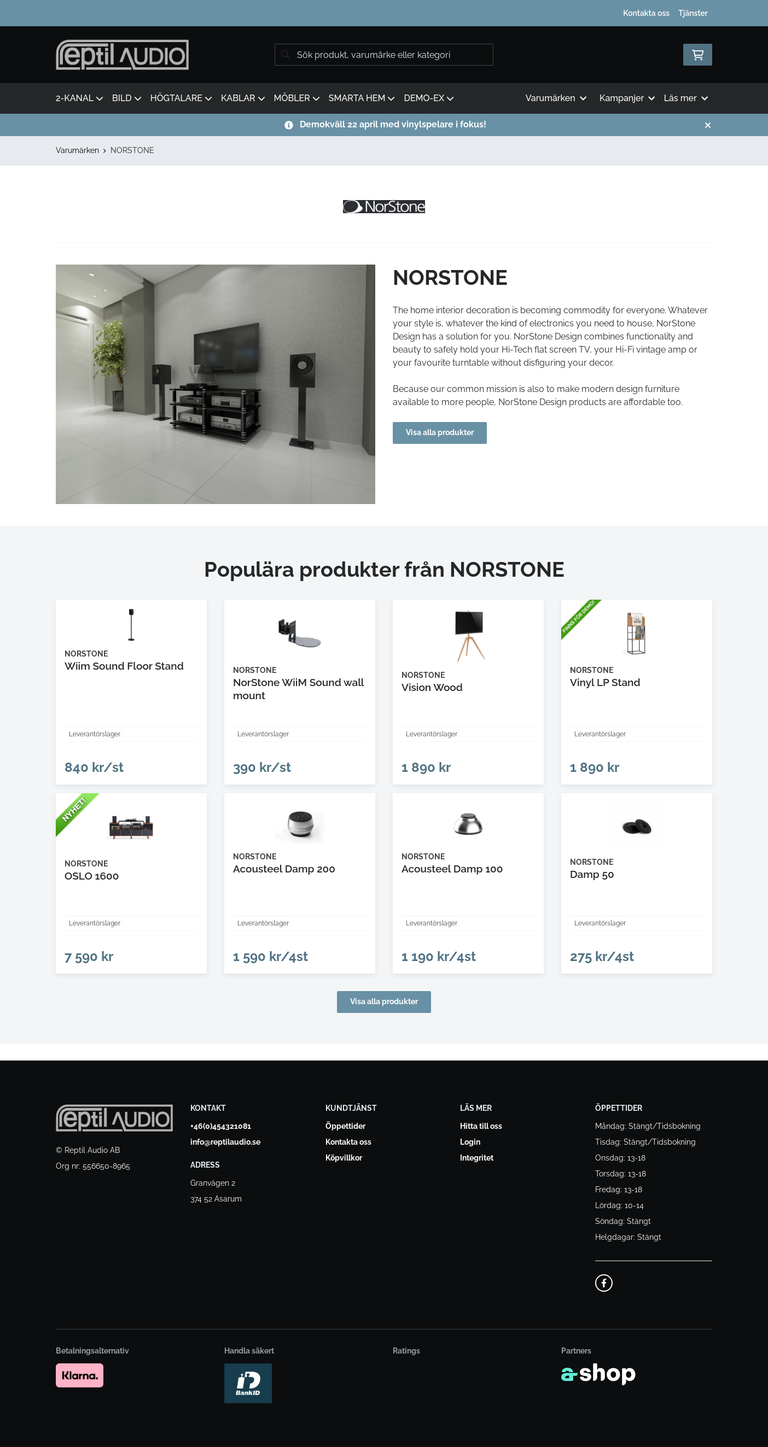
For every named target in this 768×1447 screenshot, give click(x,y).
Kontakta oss (646, 13)
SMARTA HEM (362, 98)
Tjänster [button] (693, 13)
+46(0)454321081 (220, 1126)
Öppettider (345, 1126)
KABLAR (243, 98)
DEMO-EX (429, 98)
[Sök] (384, 55)
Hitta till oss (481, 1126)
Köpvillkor (343, 1158)
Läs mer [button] (686, 98)
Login (470, 1142)
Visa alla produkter (445, 432)
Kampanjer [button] (627, 98)
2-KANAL (79, 98)
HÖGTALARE (181, 98)
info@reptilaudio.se (225, 1142)
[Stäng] (707, 125)
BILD (127, 98)
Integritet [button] (476, 1158)
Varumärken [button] (556, 98)
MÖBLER (297, 98)
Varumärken (77, 150)
